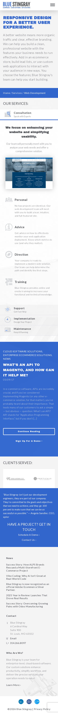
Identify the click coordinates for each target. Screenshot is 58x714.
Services (17, 92)
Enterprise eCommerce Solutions (27, 355)
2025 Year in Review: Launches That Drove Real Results (26, 597)
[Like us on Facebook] (29, 701)
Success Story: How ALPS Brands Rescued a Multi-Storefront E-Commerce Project (25, 567)
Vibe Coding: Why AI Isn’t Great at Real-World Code (26, 577)
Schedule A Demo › (29, 534)
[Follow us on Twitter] (36, 701)
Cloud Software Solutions (22, 351)
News (7, 358)
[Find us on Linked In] (21, 701)
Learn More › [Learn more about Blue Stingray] (13, 684)
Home (6, 92)
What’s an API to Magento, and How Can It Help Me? (28, 370)
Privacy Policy (42, 709)
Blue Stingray (24, 709)
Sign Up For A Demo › (29, 441)
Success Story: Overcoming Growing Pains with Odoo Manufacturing (27, 605)
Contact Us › (29, 539)
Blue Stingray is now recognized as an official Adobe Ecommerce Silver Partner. (27, 586)
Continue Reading (29, 431)
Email (13, 638)
